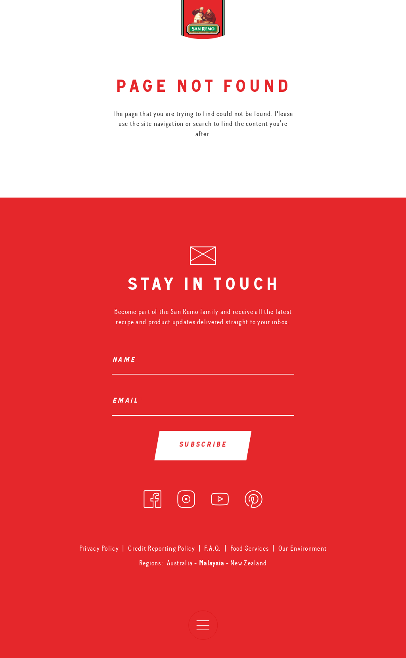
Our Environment (302, 548)
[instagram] (186, 497)
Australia (181, 563)
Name (126, 360)
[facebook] (152, 497)
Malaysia (212, 563)
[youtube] (220, 497)
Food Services (249, 548)
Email (127, 401)
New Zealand (248, 563)
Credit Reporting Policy (161, 548)
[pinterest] (253, 497)
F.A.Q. (212, 548)
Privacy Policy (99, 548)
